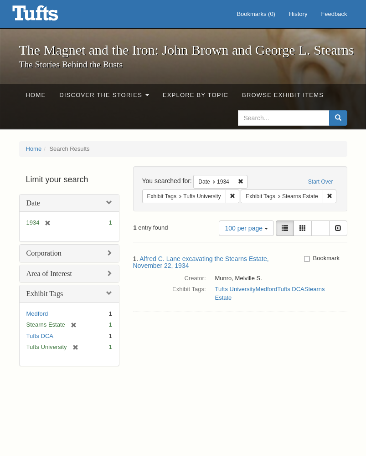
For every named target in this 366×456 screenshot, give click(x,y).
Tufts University (235, 289)
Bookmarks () (256, 13)
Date (33, 203)
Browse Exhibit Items (283, 95)
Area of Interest (49, 273)
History (298, 13)
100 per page (246, 228)
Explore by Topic (195, 95)
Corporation (44, 253)
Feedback (334, 13)
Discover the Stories (104, 95)
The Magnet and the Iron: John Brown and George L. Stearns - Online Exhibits (46, 16)
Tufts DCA (39, 336)
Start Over (320, 182)
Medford (37, 313)
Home (36, 95)
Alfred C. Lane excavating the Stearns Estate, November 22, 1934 (201, 262)
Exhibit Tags (44, 293)
